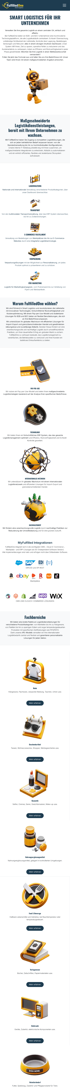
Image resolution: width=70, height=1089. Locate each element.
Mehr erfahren (35, 703)
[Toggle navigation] (64, 5)
